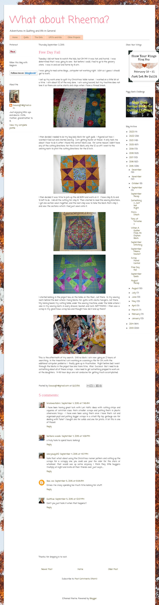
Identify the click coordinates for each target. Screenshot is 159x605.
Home (15, 37)
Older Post (113, 569)
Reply (49, 426)
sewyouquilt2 (53, 454)
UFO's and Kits (55, 37)
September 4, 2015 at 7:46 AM (76, 403)
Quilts (26, 37)
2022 (132, 136)
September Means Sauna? (136, 251)
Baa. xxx (50, 481)
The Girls (39, 37)
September (137, 187)
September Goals (136, 275)
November (136, 176)
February (136, 314)
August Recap (135, 282)
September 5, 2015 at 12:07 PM (69, 499)
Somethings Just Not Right (136, 204)
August (135, 288)
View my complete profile (18, 127)
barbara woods (54, 436)
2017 (131, 157)
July (134, 292)
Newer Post (46, 569)
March (135, 310)
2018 (131, 153)
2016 (131, 161)
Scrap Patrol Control (135, 261)
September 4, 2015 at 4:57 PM (74, 454)
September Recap (136, 195)
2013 (131, 328)
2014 (131, 323)
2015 (131, 166)
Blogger (93, 598)
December (136, 169)
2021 (131, 140)
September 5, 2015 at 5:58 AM (69, 481)
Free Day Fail (135, 269)
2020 (132, 144)
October (136, 183)
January (136, 318)
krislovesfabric (54, 403)
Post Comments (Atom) (86, 578)
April (134, 305)
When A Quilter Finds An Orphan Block (136, 233)
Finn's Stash (135, 213)
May (134, 301)
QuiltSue (50, 499)
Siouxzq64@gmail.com (22, 107)
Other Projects (74, 37)
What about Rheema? (59, 20)
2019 (131, 148)
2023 (132, 131)
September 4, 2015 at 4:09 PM (76, 436)
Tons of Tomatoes (136, 221)
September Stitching (136, 244)
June (134, 297)
